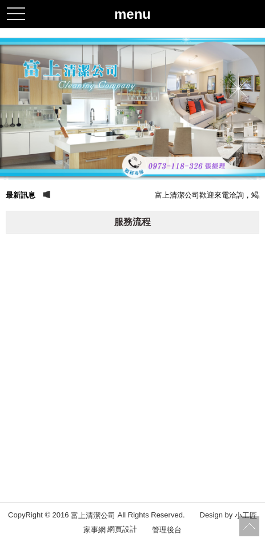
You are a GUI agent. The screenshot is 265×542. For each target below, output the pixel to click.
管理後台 (167, 529)
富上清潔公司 (93, 515)
